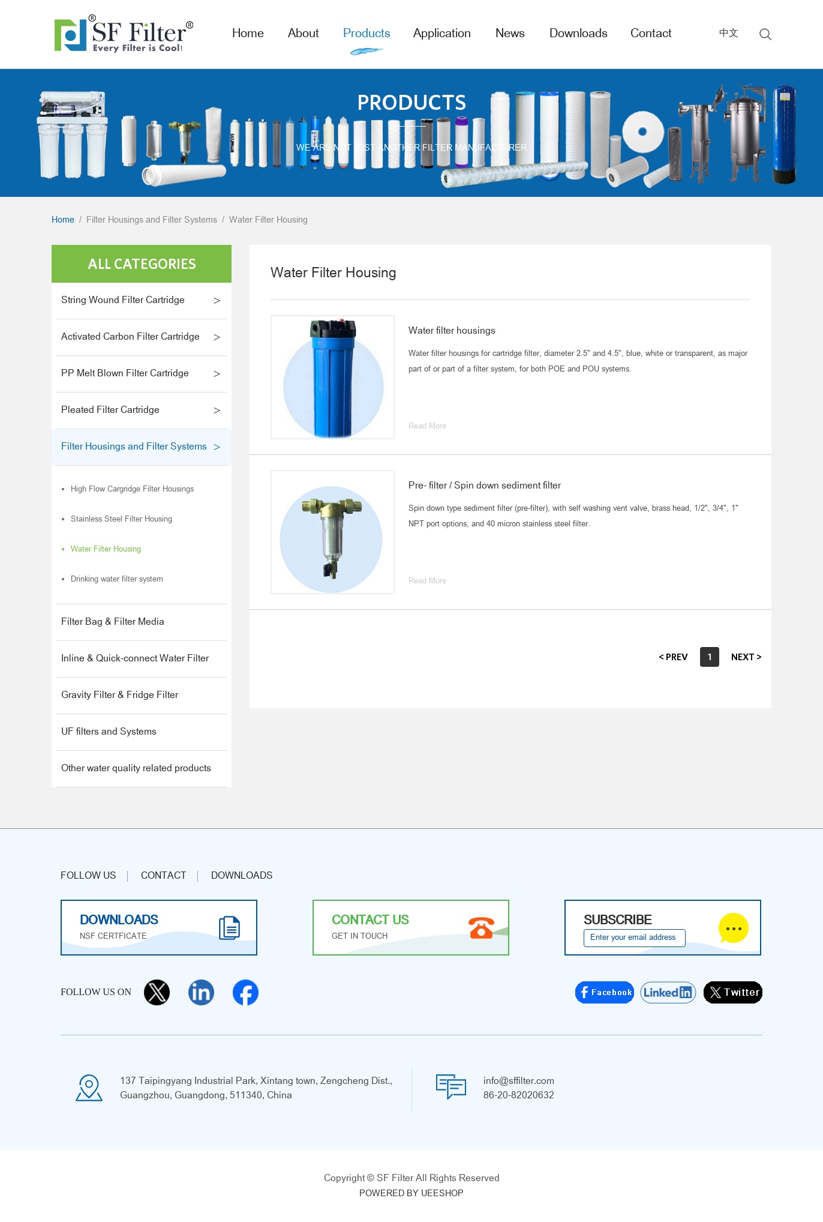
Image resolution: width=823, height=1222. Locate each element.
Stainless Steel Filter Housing (121, 520)
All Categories (142, 263)
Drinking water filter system (117, 580)
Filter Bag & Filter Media (112, 622)
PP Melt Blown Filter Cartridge (125, 374)
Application (442, 34)
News (510, 34)
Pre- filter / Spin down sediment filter (485, 486)
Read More (427, 427)
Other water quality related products (136, 769)
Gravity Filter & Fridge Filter (119, 695)
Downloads (578, 34)
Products (367, 34)
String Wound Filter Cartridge (123, 300)
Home (248, 34)
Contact (651, 34)
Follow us (88, 876)
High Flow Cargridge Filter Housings (132, 490)
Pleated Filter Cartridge (110, 410)
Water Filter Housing (268, 220)
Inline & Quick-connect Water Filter (135, 659)
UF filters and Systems (109, 732)
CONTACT (164, 876)
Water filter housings (452, 331)
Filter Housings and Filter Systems (151, 220)
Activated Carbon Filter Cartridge (130, 337)
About (303, 34)
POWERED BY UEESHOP (411, 1194)
